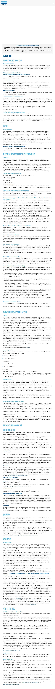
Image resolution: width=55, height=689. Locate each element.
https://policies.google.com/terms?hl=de (11, 684)
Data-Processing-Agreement (32, 599)
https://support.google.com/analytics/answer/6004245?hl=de (18, 486)
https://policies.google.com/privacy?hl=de (11, 650)
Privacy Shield (18, 598)
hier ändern (27, 347)
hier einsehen (33, 604)
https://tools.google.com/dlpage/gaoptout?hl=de (17, 475)
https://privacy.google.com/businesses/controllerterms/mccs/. (25, 535)
